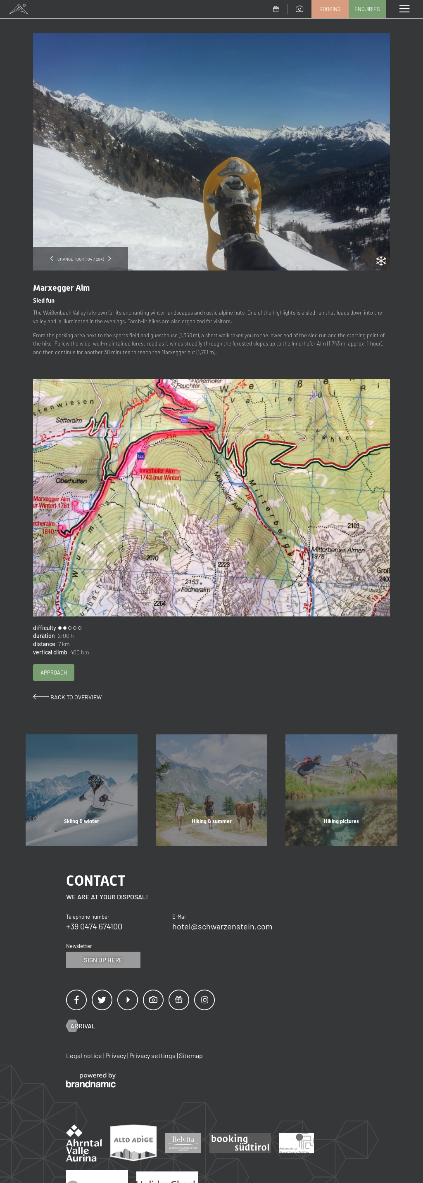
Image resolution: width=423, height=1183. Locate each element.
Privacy (116, 1055)
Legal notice (84, 1055)
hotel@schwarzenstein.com (222, 926)
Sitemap (191, 1055)
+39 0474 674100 (94, 926)
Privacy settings (153, 1055)
